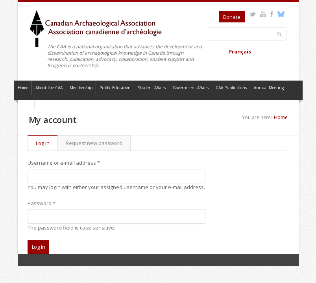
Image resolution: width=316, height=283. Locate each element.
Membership (81, 87)
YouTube (263, 14)
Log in (46, 143)
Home (23, 87)
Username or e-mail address (64, 162)
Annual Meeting (269, 87)
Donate (231, 16)
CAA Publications (231, 87)
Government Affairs (191, 87)
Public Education (115, 87)
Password (41, 203)
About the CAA (49, 87)
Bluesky (281, 14)
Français (240, 51)
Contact (24, 102)
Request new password (94, 143)
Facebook (272, 14)
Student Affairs (152, 87)
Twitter (252, 14)
